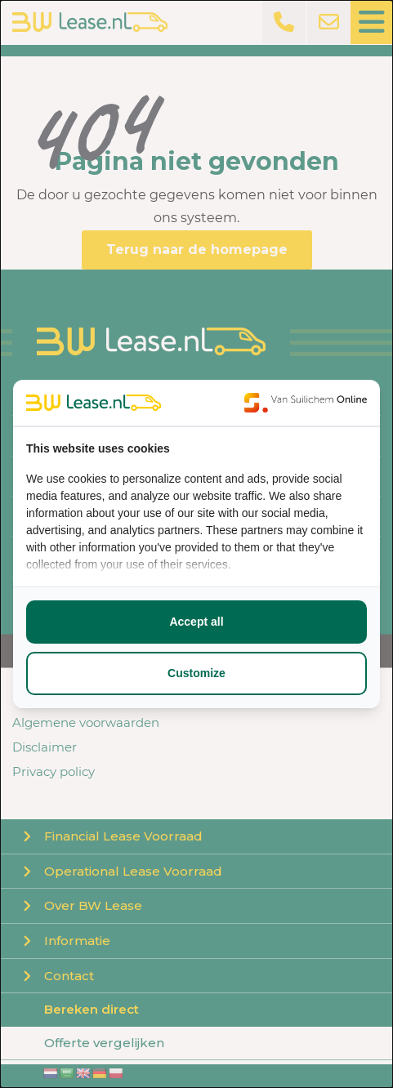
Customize (196, 673)
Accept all (196, 621)
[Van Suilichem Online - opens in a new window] (305, 402)
